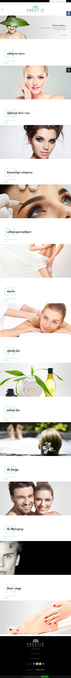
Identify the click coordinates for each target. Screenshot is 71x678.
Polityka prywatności (35, 648)
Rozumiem (44, 676)
